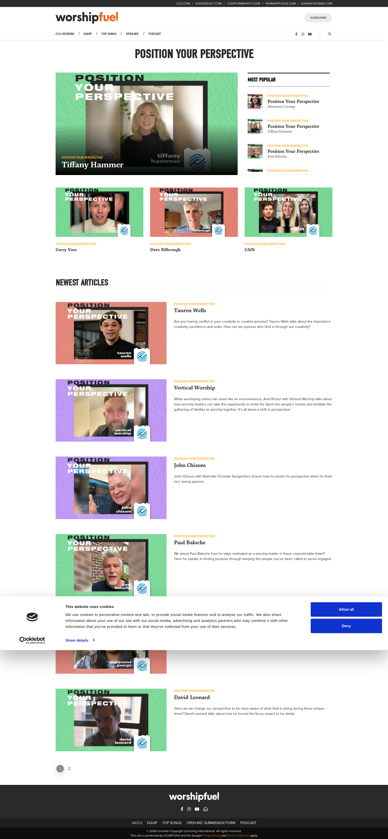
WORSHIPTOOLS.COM (281, 3)
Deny (346, 815)
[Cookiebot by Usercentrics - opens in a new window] (32, 829)
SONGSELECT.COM (208, 3)
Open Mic (132, 34)
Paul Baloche (277, 156)
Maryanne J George (281, 106)
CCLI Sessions (65, 34)
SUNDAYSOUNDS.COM (316, 3)
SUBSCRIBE (318, 17)
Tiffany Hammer (280, 131)
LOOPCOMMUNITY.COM (243, 3)
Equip (88, 34)
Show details (77, 829)
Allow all (346, 798)
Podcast (155, 34)
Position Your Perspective (293, 101)
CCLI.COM (183, 3)
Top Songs (108, 34)
